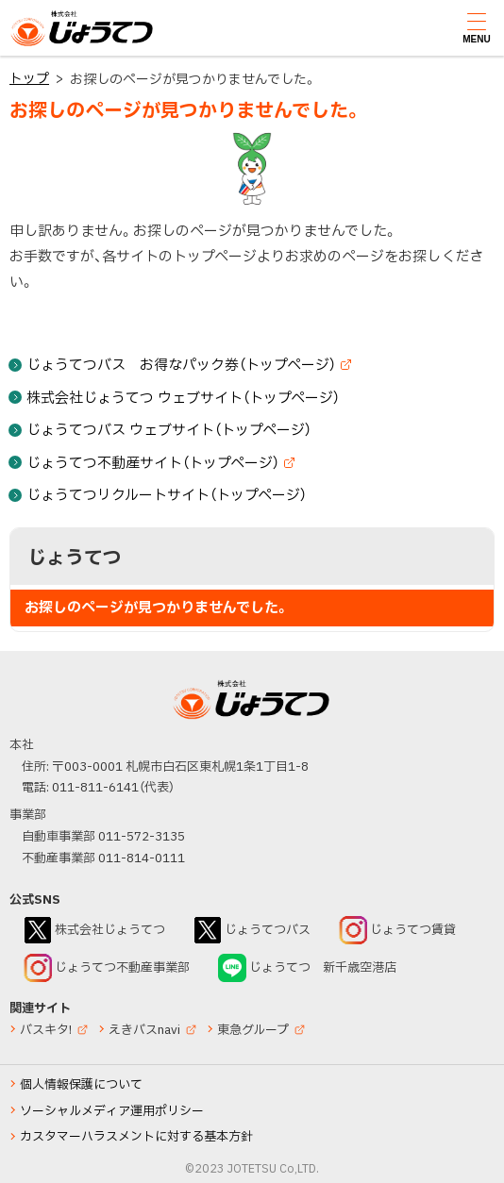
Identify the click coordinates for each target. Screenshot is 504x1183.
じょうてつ (48, 45)
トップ (29, 79)
